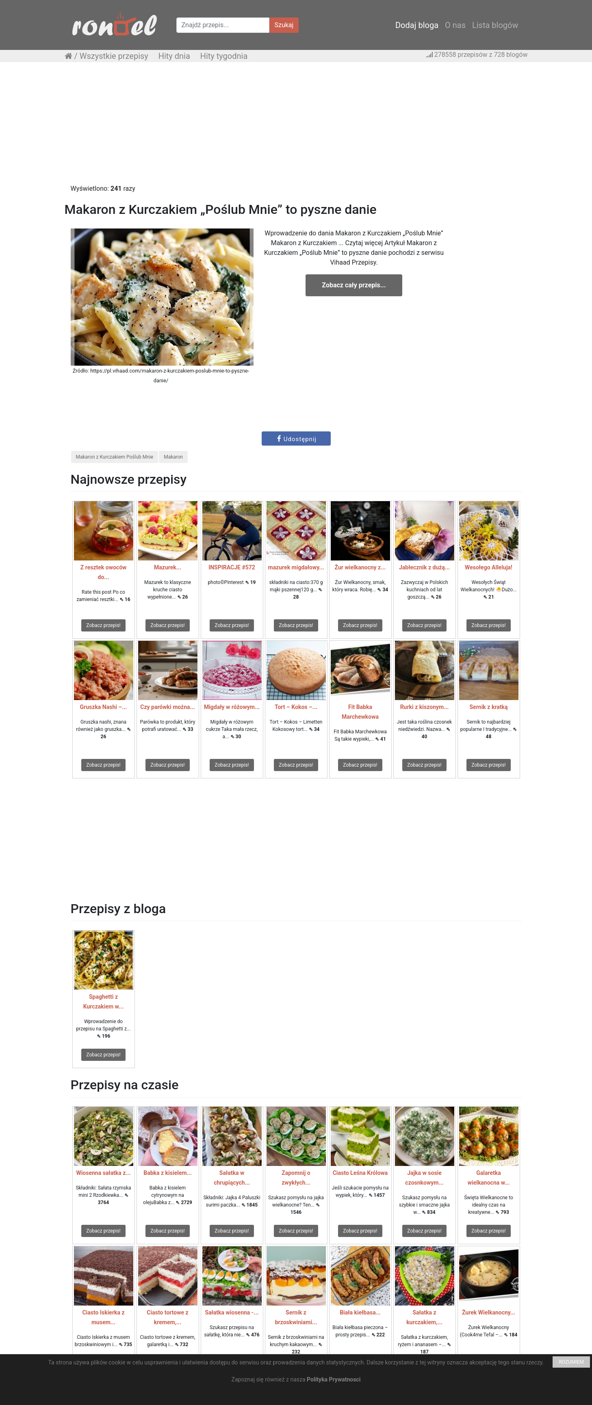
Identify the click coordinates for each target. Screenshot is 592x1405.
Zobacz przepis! (103, 625)
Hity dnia (174, 56)
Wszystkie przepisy (114, 56)
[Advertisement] (296, 127)
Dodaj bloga (416, 25)
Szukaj (284, 25)
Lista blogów (495, 25)
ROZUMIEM (571, 1362)
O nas (455, 25)
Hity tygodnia (224, 56)
